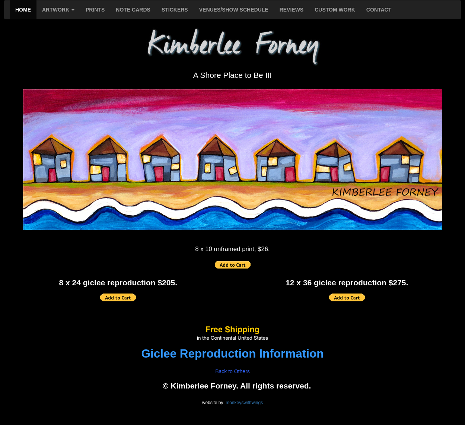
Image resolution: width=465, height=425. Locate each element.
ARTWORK (58, 10)
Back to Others (232, 371)
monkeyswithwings (244, 402)
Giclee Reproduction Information (232, 353)
